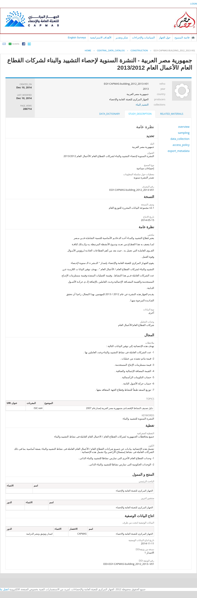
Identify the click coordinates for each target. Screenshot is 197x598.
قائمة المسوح (182, 37)
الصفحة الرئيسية (193, 37)
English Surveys (77, 37)
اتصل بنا (4, 589)
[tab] (171, 114)
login (193, 4)
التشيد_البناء (142, 104)
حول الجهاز (165, 37)
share (16, 44)
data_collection (180, 139)
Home (88, 50)
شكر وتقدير (122, 37)
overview (183, 127)
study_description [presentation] (140, 113)
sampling (183, 133)
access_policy (181, 145)
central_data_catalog (111, 50)
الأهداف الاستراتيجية (101, 37)
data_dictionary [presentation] (109, 113)
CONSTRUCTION (139, 50)
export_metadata (179, 151)
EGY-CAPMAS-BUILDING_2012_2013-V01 (174, 50)
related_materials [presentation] (171, 113)
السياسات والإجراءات (143, 37)
